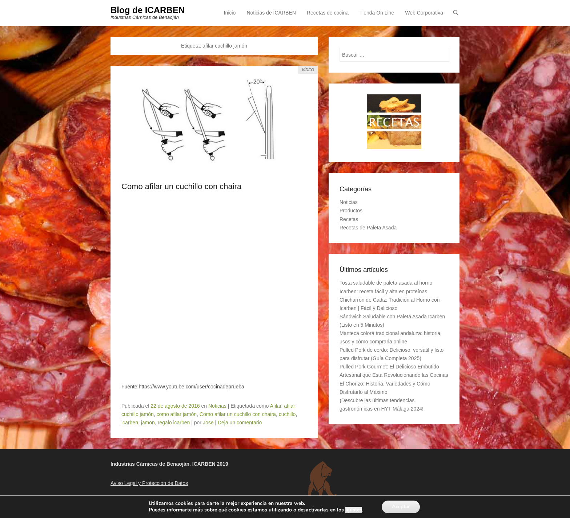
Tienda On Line (377, 13)
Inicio (230, 13)
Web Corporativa (424, 13)
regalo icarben (174, 422)
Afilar (275, 406)
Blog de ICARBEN (148, 10)
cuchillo (287, 414)
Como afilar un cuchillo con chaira (181, 186)
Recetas (349, 219)
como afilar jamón (177, 414)
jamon (148, 422)
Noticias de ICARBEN (271, 13)
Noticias (217, 406)
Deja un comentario (240, 422)
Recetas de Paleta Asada (368, 228)
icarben (129, 422)
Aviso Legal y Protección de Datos (149, 483)
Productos (351, 211)
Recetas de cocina (328, 13)
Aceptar (401, 506)
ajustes (352, 510)
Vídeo (308, 70)
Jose (208, 422)
